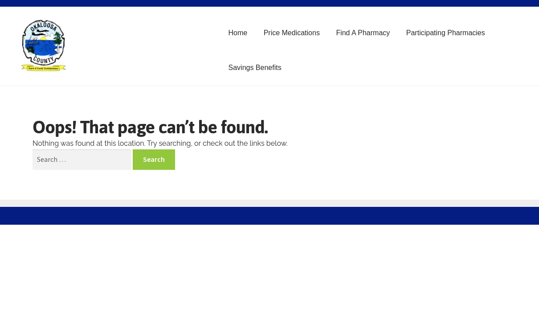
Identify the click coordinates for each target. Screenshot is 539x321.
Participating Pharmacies (445, 33)
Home (238, 33)
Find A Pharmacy (363, 33)
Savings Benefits (255, 67)
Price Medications (292, 33)
